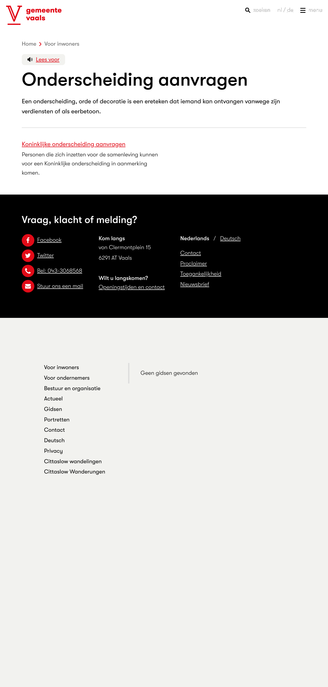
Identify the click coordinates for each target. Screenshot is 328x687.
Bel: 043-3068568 (52, 271)
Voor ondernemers (67, 378)
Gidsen (53, 409)
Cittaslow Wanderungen (74, 472)
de (290, 10)
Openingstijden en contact (132, 287)
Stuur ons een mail (52, 286)
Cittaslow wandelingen (73, 461)
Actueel (53, 399)
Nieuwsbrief (194, 284)
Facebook (41, 240)
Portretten (57, 420)
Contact (190, 253)
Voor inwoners (61, 367)
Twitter (38, 255)
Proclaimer (193, 263)
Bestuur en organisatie (72, 388)
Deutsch (230, 238)
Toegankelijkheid (200, 274)
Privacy (53, 451)
